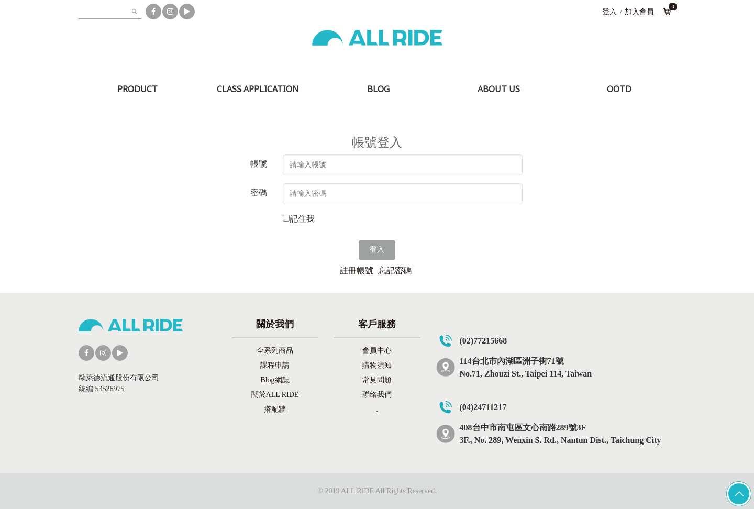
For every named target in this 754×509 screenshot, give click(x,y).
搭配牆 (275, 409)
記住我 (302, 218)
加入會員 (639, 12)
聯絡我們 (377, 395)
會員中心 (377, 351)
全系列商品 (275, 351)
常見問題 (377, 380)
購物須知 (377, 365)
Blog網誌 (274, 380)
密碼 (258, 192)
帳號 (258, 163)
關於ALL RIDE (275, 395)
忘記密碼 (395, 270)
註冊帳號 (356, 270)
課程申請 (275, 365)
